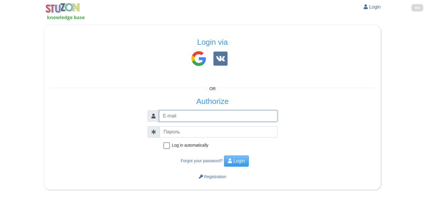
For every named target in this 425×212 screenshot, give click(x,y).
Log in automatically (190, 145)
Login (372, 6)
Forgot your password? (202, 160)
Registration (212, 176)
